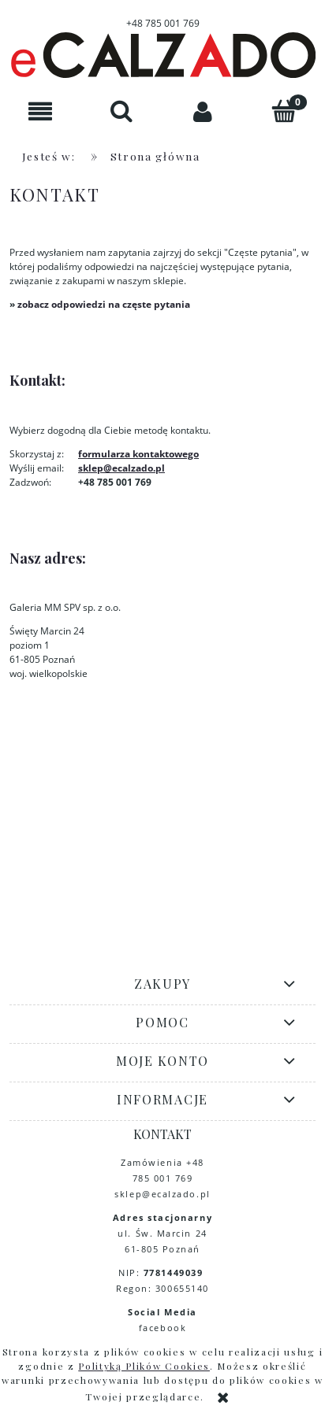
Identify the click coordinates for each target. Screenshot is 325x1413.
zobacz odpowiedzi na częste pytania (103, 304)
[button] (40, 111)
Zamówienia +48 (162, 1162)
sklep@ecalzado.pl (121, 468)
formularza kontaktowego (138, 454)
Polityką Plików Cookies (144, 1365)
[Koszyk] (284, 110)
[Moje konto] (203, 111)
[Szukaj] (121, 110)
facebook (162, 1327)
